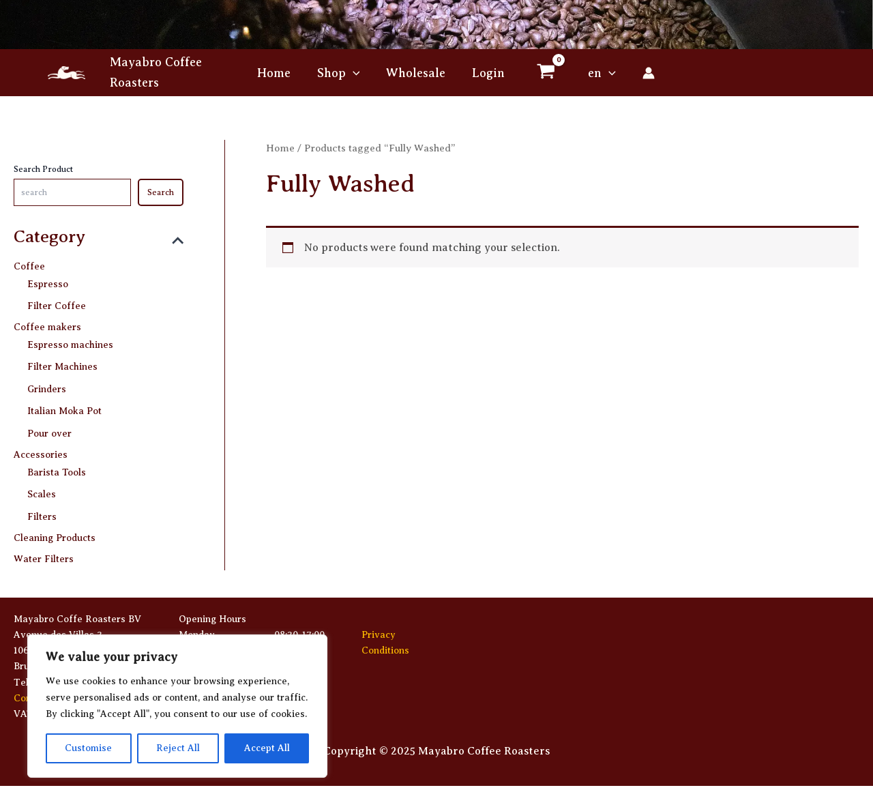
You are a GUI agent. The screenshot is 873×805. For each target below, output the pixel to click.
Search (160, 192)
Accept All (267, 748)
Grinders (46, 386)
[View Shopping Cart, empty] (544, 72)
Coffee (29, 267)
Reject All (178, 748)
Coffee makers (47, 327)
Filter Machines (62, 365)
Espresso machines (70, 343)
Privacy (378, 635)
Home (280, 148)
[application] (354, 73)
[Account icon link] (644, 73)
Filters (42, 511)
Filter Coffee (56, 305)
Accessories (41, 451)
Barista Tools (56, 468)
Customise (88, 748)
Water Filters (44, 553)
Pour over (49, 429)
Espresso (47, 284)
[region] (177, 706)
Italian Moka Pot (64, 408)
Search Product (43, 169)
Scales (41, 489)
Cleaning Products (54, 532)
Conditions (385, 650)
